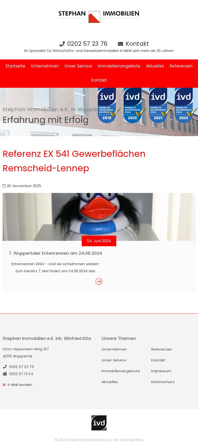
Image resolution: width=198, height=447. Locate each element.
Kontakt (137, 44)
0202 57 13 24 (18, 373)
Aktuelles (155, 66)
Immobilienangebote (119, 66)
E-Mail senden (20, 384)
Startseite (15, 66)
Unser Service (78, 66)
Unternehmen (45, 66)
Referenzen (181, 66)
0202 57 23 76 (87, 44)
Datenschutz (163, 381)
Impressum (161, 370)
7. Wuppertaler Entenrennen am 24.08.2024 (55, 253)
